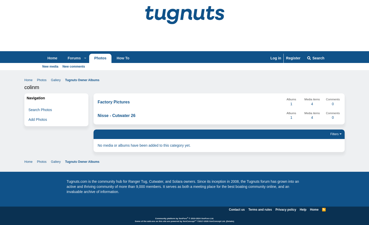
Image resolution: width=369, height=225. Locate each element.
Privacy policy (285, 209)
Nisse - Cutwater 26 (117, 115)
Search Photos (40, 110)
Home (52, 58)
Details (230, 221)
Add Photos (37, 119)
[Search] (315, 58)
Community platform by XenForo (184, 218)
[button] (85, 58)
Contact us (237, 209)
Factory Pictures (114, 102)
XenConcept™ (190, 221)
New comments (74, 66)
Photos (100, 58)
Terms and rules (260, 209)
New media (50, 66)
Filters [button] (334, 134)
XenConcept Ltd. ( (218, 221)
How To (123, 58)
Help (303, 209)
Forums (74, 58)
